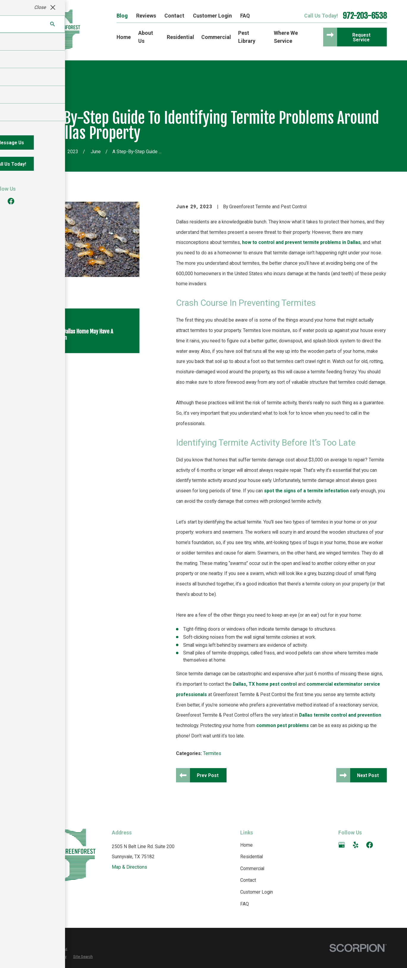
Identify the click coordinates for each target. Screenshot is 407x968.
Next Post (368, 775)
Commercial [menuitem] (216, 37)
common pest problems (282, 725)
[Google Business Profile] (341, 845)
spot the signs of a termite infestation (306, 491)
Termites (212, 753)
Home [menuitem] (124, 37)
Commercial (252, 868)
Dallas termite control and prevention (340, 715)
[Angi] (383, 845)
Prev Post (208, 775)
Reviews (146, 15)
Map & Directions (129, 867)
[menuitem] (28, 957)
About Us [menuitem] (145, 37)
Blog (122, 15)
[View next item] (51, 363)
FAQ (245, 15)
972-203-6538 (365, 16)
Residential (251, 856)
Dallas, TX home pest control (265, 684)
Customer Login (212, 15)
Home (246, 845)
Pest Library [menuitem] (246, 37)
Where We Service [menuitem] (286, 37)
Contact (174, 15)
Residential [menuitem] (180, 37)
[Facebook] (369, 845)
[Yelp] (355, 845)
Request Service (361, 37)
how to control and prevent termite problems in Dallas (301, 242)
